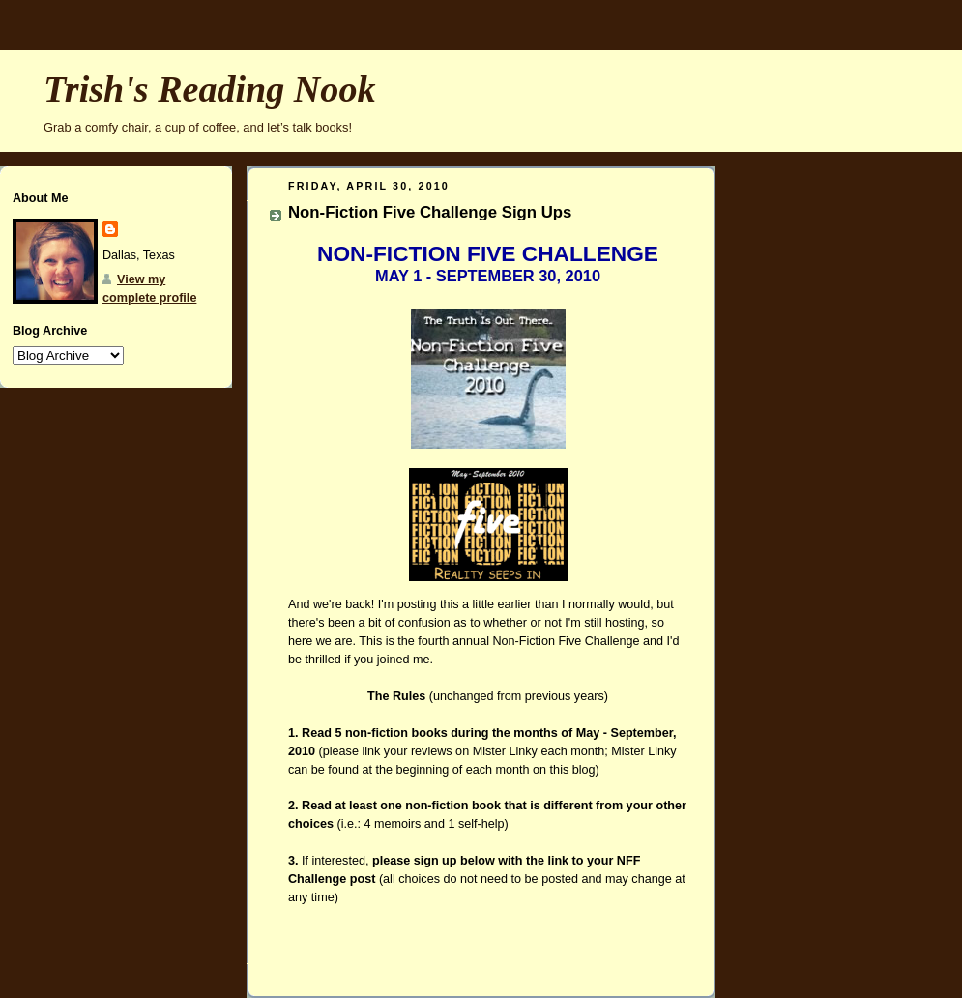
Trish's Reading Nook (209, 89)
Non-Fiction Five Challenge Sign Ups (429, 212)
